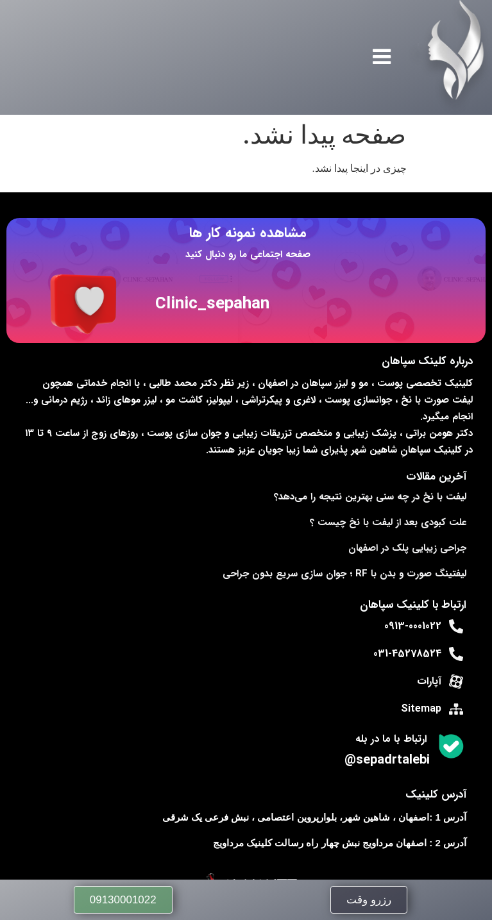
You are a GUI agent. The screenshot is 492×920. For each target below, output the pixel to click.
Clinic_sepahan (212, 304)
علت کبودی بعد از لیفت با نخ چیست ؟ (388, 522)
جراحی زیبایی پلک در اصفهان (407, 548)
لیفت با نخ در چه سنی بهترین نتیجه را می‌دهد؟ (370, 497)
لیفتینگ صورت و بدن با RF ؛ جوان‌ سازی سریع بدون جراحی (344, 573)
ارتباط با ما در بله (391, 739)
